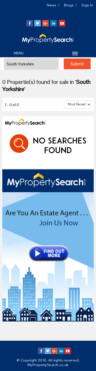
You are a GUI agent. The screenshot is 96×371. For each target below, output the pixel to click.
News (51, 5)
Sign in (87, 5)
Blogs (69, 5)
